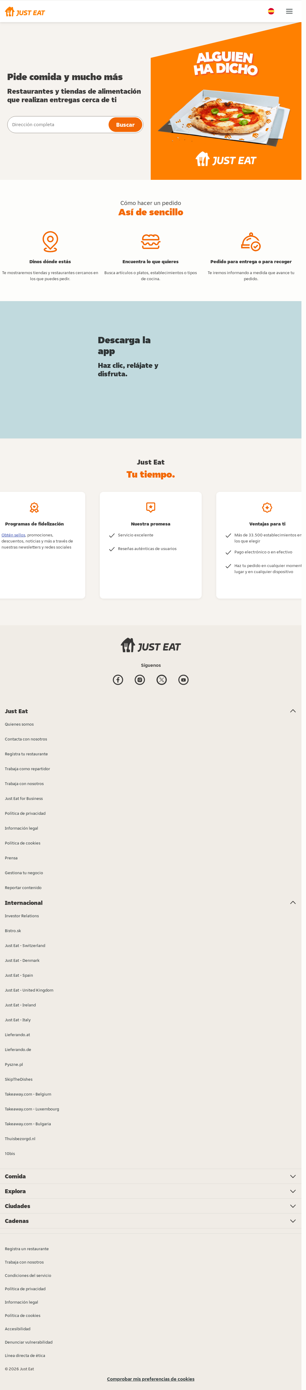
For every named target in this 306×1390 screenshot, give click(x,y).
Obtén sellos (13, 535)
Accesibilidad (17, 1328)
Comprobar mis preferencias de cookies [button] (150, 1379)
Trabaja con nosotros (24, 1262)
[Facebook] (118, 680)
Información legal (21, 1302)
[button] (25, 11)
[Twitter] (162, 680)
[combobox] (57, 124)
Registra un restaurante (27, 1248)
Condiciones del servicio (28, 1275)
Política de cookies (22, 1315)
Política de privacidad (25, 1288)
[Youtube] (183, 680)
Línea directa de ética (25, 1355)
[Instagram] (140, 680)
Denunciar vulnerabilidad (28, 1342)
